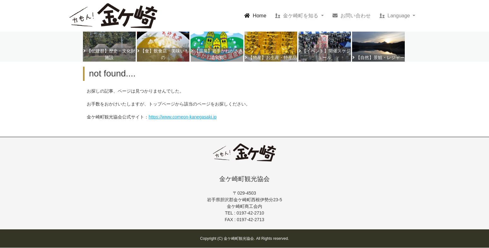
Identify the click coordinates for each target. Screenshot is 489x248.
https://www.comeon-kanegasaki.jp (183, 116)
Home (256, 15)
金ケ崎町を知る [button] (297, 15)
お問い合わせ (352, 15)
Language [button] (395, 15)
